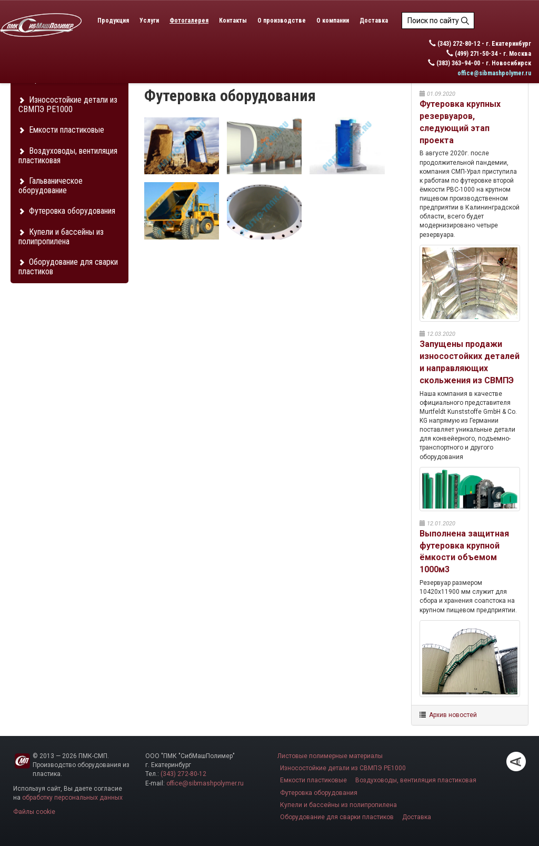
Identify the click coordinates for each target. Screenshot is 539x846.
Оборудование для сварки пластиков (68, 266)
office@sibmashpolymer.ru (494, 73)
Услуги (149, 20)
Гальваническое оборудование (50, 185)
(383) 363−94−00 (458, 63)
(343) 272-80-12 (458, 43)
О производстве (281, 20)
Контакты (233, 20)
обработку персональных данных (72, 797)
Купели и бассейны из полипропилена (61, 236)
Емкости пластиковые (61, 130)
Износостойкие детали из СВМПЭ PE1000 (67, 104)
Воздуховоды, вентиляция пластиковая (67, 155)
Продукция (113, 20)
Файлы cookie (34, 811)
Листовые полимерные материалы (330, 756)
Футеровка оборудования (66, 211)
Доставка (374, 20)
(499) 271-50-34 (476, 53)
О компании (332, 20)
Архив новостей (453, 715)
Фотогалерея (188, 20)
